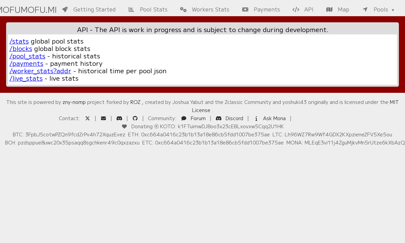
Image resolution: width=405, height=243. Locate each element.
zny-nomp (74, 101)
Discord (230, 118)
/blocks (20, 48)
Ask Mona (270, 118)
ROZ (135, 101)
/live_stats (26, 78)
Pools (376, 9)
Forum (194, 118)
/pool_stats (27, 55)
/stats (19, 41)
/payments (26, 63)
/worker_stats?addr (40, 70)
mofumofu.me (25, 9)
